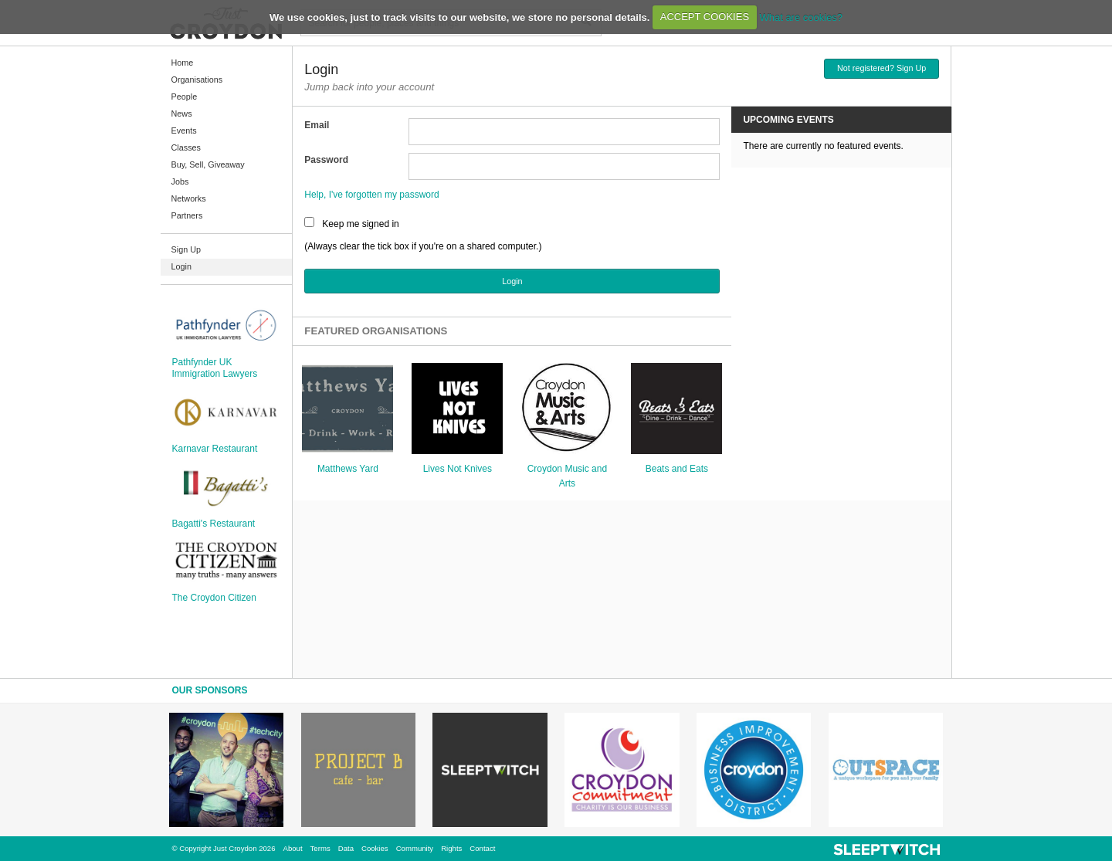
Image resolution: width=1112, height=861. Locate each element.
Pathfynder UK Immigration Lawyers (215, 367)
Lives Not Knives (457, 468)
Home (182, 62)
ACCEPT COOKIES (704, 16)
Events (184, 130)
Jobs (180, 181)
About (293, 848)
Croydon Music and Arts (567, 476)
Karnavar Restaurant (215, 448)
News (181, 113)
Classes (186, 147)
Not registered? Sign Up (881, 68)
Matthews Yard (347, 468)
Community (415, 848)
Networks (188, 198)
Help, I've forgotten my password (371, 194)
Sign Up (186, 249)
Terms (320, 848)
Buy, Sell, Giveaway (208, 164)
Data (346, 848)
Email (316, 125)
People (184, 96)
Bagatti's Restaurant (214, 523)
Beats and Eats (677, 468)
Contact (482, 848)
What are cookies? (800, 16)
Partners (187, 215)
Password (326, 159)
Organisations (197, 79)
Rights (451, 848)
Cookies (374, 848)
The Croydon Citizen (214, 597)
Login (181, 266)
